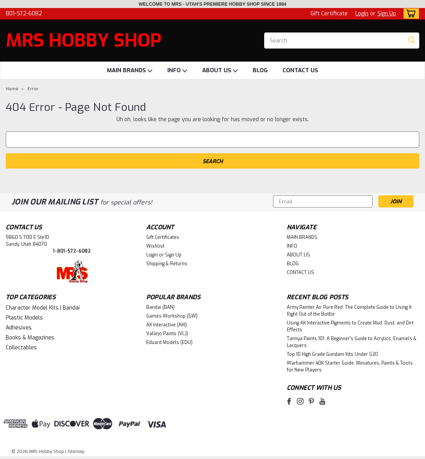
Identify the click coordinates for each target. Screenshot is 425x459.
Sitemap (76, 451)
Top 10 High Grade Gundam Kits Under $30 (332, 354)
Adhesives (19, 327)
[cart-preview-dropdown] (409, 13)
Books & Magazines (30, 337)
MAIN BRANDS (129, 70)
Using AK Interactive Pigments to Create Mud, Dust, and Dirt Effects (350, 326)
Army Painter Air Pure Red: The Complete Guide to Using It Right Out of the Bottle (349, 310)
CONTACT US (300, 70)
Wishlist (155, 246)
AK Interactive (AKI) (166, 325)
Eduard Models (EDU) (169, 342)
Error (33, 89)
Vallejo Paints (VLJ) (167, 334)
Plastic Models (24, 317)
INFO (177, 70)
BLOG (260, 70)
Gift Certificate (329, 13)
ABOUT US (220, 70)
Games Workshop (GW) (172, 316)
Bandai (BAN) (160, 307)
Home (12, 89)
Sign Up (387, 13)
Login (361, 13)
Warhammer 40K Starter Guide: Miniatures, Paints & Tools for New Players (350, 366)
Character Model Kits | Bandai (43, 307)
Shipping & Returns (166, 264)
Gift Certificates (162, 237)
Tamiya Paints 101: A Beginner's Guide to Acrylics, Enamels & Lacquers (352, 342)
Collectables (21, 347)
